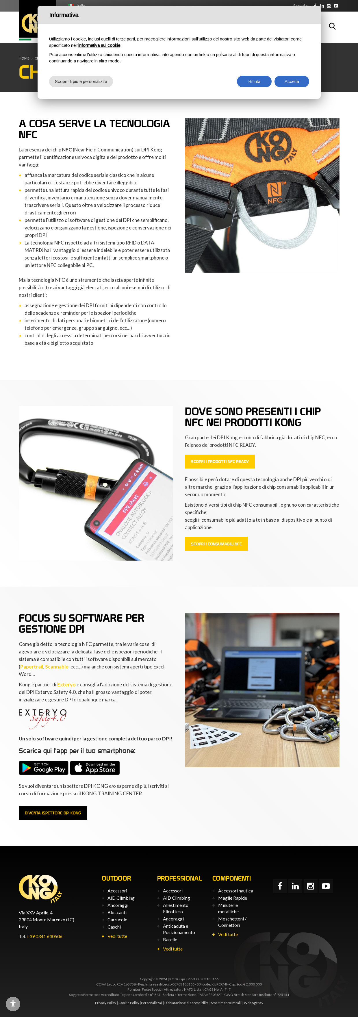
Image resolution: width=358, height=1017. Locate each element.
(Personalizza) (151, 1003)
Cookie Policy (128, 1003)
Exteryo (66, 684)
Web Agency (253, 1003)
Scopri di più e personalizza (81, 81)
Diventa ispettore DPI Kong (53, 813)
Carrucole (117, 919)
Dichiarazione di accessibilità (186, 1003)
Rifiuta (254, 81)
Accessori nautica (235, 890)
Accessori (117, 890)
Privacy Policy (105, 1003)
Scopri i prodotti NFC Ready (220, 461)
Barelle (170, 939)
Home (24, 58)
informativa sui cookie (99, 45)
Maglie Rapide (232, 898)
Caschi (114, 926)
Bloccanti (117, 912)
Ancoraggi (117, 905)
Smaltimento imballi (226, 1003)
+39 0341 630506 (44, 936)
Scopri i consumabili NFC (216, 544)
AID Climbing (121, 898)
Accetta (292, 81)
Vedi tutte (117, 936)
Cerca (332, 26)
